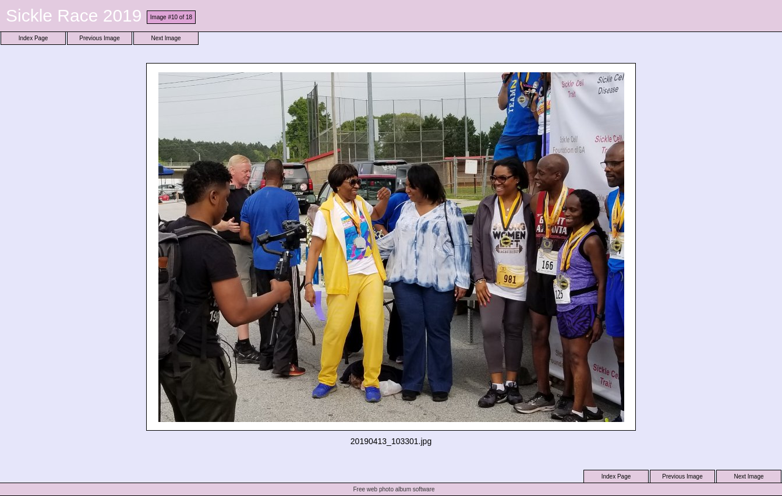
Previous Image (99, 38)
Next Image (166, 38)
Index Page (33, 38)
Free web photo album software (393, 489)
